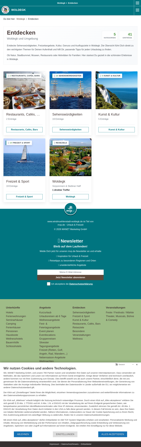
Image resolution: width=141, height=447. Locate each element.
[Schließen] (137, 364)
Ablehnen (23, 434)
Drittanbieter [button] (86, 444)
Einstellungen (65, 434)
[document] (70, 399)
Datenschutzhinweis (70, 444)
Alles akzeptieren (112, 434)
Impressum (54, 444)
